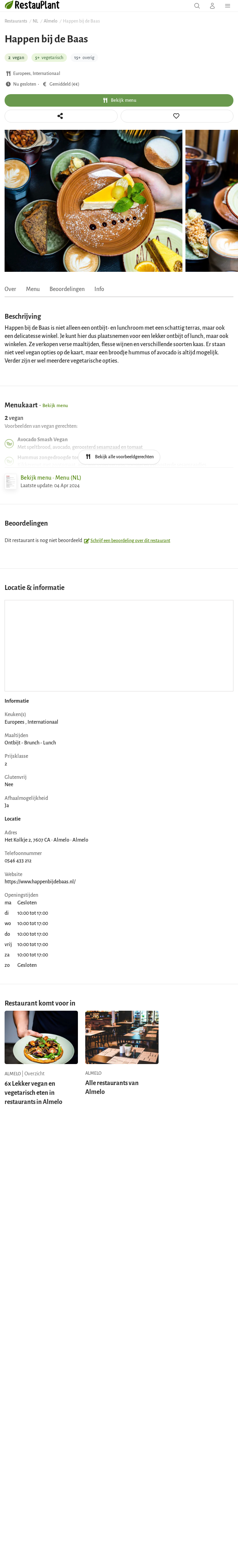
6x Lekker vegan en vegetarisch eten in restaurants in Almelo (33, 1092)
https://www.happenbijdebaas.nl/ (40, 882)
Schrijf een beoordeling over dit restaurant (126, 540)
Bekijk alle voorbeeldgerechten (119, 456)
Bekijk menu (119, 100)
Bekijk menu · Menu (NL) (50, 478)
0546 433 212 (18, 861)
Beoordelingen (67, 289)
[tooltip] (177, 116)
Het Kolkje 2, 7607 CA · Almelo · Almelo (46, 840)
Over (10, 289)
